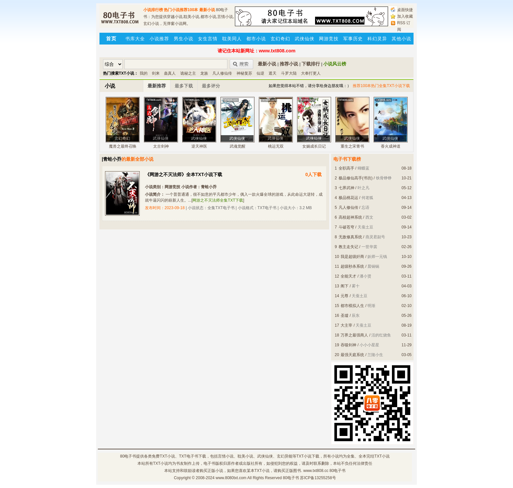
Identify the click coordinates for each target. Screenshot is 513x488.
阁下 (344, 286)
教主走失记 (348, 246)
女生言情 (208, 38)
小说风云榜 (334, 63)
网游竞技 (329, 38)
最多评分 (211, 85)
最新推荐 (157, 85)
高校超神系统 (350, 217)
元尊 (344, 296)
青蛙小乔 (209, 187)
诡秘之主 (188, 73)
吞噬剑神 (348, 345)
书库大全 (135, 38)
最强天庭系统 (352, 354)
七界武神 (346, 188)
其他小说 (401, 38)
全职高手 (346, 168)
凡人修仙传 (222, 73)
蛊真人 (170, 73)
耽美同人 (232, 38)
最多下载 (184, 85)
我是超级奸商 (352, 256)
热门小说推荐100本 (181, 10)
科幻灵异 (377, 38)
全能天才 (348, 276)
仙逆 (260, 73)
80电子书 (128, 456)
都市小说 (256, 38)
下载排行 (311, 63)
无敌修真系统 (350, 237)
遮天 (272, 73)
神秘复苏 (244, 73)
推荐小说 (289, 63)
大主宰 (346, 325)
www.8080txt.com (231, 478)
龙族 (204, 73)
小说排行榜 (153, 10)
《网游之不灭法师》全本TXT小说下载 (183, 174)
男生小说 (183, 38)
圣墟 (344, 315)
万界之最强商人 (354, 335)
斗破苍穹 (346, 227)
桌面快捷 (405, 10)
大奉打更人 (311, 73)
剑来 (156, 73)
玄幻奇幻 (280, 38)
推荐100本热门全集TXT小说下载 (381, 85)
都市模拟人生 (352, 305)
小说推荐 (159, 38)
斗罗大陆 (289, 73)
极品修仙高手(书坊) (356, 178)
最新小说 (207, 10)
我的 (144, 73)
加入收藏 (405, 16)
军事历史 (353, 38)
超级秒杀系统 (352, 266)
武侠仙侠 (304, 38)
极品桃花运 (348, 197)
